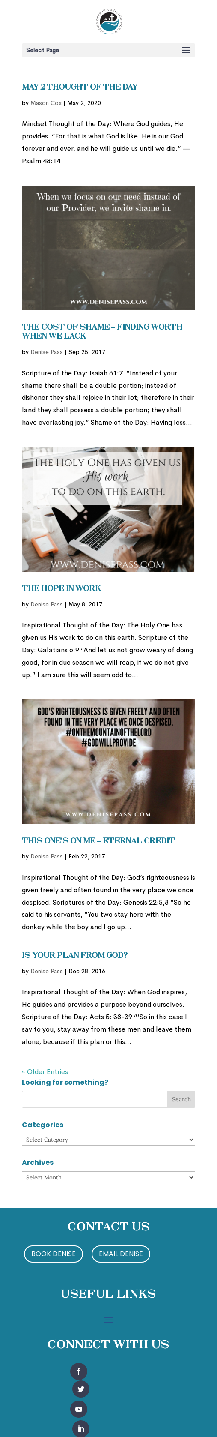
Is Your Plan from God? (75, 956)
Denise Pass (46, 352)
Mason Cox (46, 103)
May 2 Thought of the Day (79, 88)
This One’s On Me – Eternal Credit (98, 841)
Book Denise (53, 1254)
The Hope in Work (61, 589)
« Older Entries (45, 1071)
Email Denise (121, 1254)
